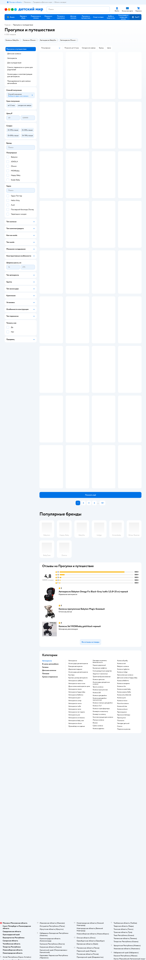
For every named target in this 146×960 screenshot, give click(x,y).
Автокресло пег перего (76, 776)
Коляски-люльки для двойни (103, 767)
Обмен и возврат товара (49, 814)
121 (102, 567)
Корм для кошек (122, 812)
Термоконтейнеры (123, 779)
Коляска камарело (123, 748)
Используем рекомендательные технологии (20, 852)
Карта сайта (45, 835)
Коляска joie (121, 762)
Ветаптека (120, 823)
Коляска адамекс (98, 793)
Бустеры (71, 739)
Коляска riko (121, 750)
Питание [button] (45, 738)
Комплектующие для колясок (103, 781)
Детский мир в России (12, 854)
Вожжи (95, 787)
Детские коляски (14, 53)
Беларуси (33, 854)
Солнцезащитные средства (102, 735)
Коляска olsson (122, 773)
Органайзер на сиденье (76, 790)
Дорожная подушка (75, 733)
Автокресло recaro (75, 753)
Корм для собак (121, 817)
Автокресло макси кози (76, 748)
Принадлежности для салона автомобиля (18, 82)
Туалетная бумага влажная (101, 741)
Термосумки (121, 782)
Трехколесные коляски (125, 739)
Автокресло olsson (75, 788)
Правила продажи (47, 817)
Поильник (120, 785)
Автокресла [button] (47, 725)
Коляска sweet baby (124, 753)
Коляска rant (121, 728)
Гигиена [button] (45, 731)
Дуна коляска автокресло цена (79, 750)
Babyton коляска (123, 731)
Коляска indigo (122, 736)
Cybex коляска (98, 790)
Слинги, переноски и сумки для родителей (20, 68)
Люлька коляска (98, 784)
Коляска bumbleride (124, 759)
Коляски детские (98, 744)
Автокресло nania (74, 773)
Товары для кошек (122, 809)
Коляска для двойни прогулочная (100, 763)
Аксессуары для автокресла (78, 728)
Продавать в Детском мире (50, 812)
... (98, 567)
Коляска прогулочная (100, 754)
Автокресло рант (74, 762)
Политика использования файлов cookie (50, 826)
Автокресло (72, 725)
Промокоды (45, 820)
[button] (86, 17)
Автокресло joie (74, 779)
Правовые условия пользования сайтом (34, 849)
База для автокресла (75, 731)
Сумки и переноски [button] (50, 741)
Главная (7, 25)
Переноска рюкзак (123, 793)
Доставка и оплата (47, 809)
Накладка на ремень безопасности (100, 726)
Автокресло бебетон (75, 759)
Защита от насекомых (100, 738)
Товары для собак (122, 814)
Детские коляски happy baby (127, 742)
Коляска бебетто (123, 745)
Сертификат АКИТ (48, 830)
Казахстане (25, 854)
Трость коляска (98, 751)
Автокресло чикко (75, 768)
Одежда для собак (122, 820)
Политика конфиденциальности (52, 823)
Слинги (119, 790)
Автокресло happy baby (76, 756)
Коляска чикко (122, 765)
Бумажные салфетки (100, 732)
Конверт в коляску (99, 778)
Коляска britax (122, 770)
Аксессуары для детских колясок (101, 747)
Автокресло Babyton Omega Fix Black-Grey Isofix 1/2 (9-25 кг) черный (93, 655)
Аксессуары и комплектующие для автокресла (19, 75)
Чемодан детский (123, 788)
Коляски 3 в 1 (97, 770)
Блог (93, 827)
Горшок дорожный (99, 729)
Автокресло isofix (74, 770)
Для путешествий (14, 63)
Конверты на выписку (100, 776)
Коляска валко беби (124, 756)
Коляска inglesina (123, 733)
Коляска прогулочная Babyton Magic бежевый (82, 673)
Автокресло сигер (74, 765)
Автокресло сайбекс (75, 745)
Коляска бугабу (122, 725)
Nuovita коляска (123, 768)
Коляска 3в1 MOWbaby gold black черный (80, 690)
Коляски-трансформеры (101, 773)
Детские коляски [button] (49, 734)
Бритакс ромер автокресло (78, 742)
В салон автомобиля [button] (50, 728)
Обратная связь (46, 833)
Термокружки (122, 776)
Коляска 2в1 (97, 757)
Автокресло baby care (76, 785)
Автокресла (12, 58)
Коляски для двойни (100, 760)
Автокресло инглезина (76, 782)
